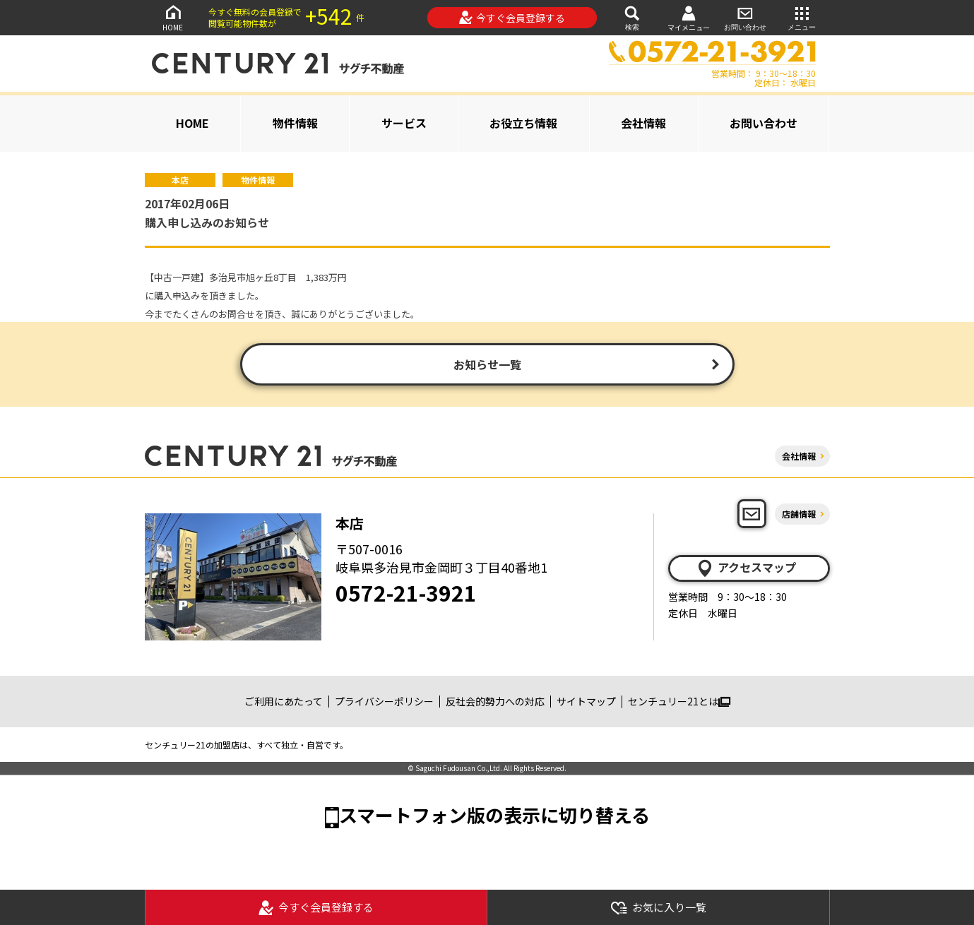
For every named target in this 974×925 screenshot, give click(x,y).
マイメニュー (688, 18)
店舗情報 (799, 514)
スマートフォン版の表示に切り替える (494, 814)
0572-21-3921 (406, 592)
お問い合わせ (745, 17)
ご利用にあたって (283, 701)
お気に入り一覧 (658, 908)
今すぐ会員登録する (511, 18)
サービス (404, 122)
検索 (632, 17)
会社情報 (643, 122)
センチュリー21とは (679, 701)
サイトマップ (586, 701)
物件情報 (295, 122)
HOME (173, 17)
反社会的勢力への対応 (495, 701)
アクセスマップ (746, 568)
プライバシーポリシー (384, 701)
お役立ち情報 (523, 122)
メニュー (801, 17)
